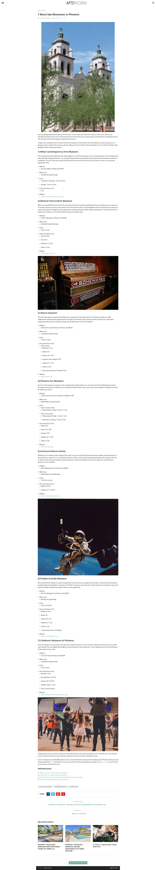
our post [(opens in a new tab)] (104, 762)
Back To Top (114, 867)
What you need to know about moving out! (53, 773)
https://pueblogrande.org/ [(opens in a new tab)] (49, 636)
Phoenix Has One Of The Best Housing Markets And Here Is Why (60, 777)
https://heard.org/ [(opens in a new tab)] (47, 376)
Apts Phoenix (48, 868)
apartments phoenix (45, 786)
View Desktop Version (78, 862)
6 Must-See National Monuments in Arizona (54, 779)
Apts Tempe (41, 10)
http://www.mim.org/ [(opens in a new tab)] (48, 253)
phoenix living (73, 786)
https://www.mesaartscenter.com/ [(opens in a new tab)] (52, 196)
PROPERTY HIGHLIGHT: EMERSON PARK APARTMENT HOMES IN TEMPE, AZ (49, 846)
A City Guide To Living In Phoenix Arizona (53, 775)
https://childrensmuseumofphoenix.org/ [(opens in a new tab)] (54, 695)
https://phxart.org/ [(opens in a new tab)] (47, 447)
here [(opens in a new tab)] (51, 762)
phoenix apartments (60, 786)
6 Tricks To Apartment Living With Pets (104, 845)
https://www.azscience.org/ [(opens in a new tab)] (50, 496)
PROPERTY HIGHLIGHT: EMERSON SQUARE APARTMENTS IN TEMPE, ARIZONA (74, 847)
